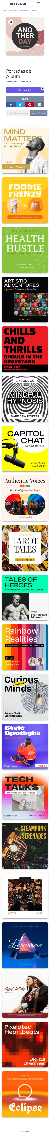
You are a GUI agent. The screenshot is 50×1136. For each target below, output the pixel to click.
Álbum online (25, 81)
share (25, 98)
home (4, 10)
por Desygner (11, 81)
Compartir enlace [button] (39, 113)
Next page (25, 1131)
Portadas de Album (28, 10)
